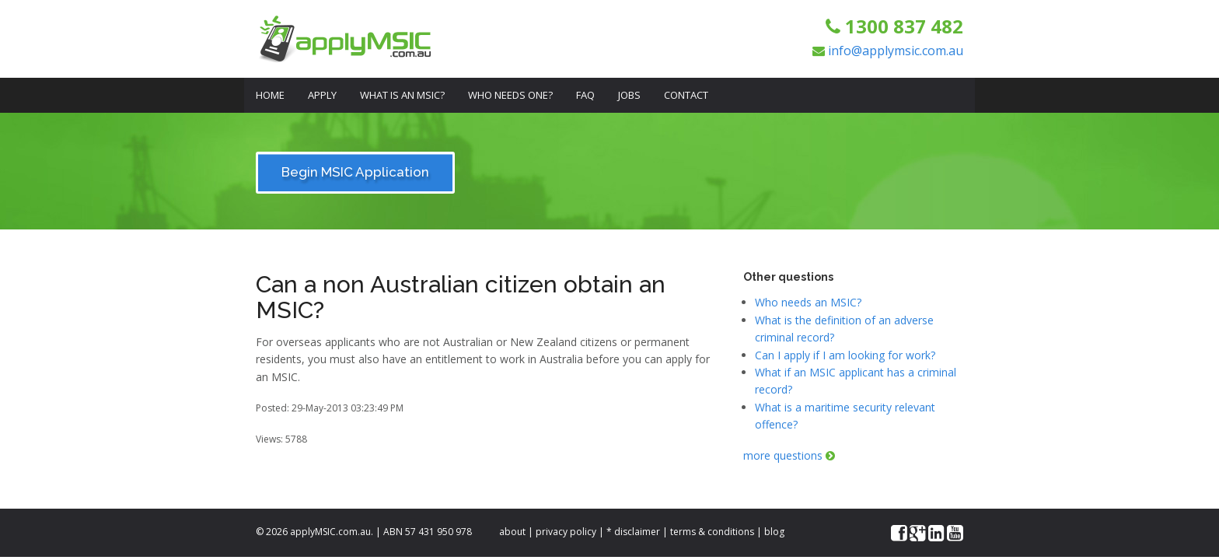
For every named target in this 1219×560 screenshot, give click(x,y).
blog (774, 531)
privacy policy (566, 531)
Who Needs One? (510, 95)
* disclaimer (633, 531)
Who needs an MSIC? (808, 302)
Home (270, 95)
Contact (686, 95)
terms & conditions (712, 531)
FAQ (585, 95)
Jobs (629, 95)
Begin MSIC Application (355, 172)
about (512, 531)
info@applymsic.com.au (895, 50)
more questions (789, 455)
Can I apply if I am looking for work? (845, 355)
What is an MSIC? (402, 95)
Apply (322, 95)
